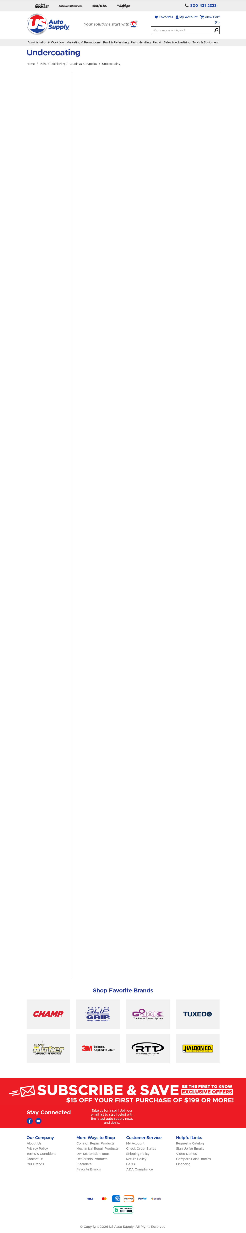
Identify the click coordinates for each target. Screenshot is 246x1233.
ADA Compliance (139, 1169)
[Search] (216, 30)
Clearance (84, 1164)
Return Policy (136, 1159)
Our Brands (35, 1164)
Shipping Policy (137, 1154)
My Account (187, 17)
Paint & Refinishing (52, 64)
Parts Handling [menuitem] (141, 42)
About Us (34, 1143)
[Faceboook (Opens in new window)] (30, 1121)
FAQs (130, 1164)
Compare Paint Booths (193, 1159)
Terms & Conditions (41, 1154)
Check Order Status (141, 1148)
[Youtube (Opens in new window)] (38, 1121)
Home (31, 64)
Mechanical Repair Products (97, 1148)
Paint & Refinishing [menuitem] (116, 42)
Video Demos (186, 1154)
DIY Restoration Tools (93, 1154)
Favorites (164, 17)
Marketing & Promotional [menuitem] (84, 42)
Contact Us (35, 1159)
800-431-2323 (203, 6)
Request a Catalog (190, 1143)
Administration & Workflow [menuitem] (46, 42)
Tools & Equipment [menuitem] (205, 42)
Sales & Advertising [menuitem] (177, 42)
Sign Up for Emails (190, 1148)
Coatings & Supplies (83, 64)
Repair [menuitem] (157, 42)
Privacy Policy (37, 1148)
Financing (183, 1164)
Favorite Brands (88, 1169)
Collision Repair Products (95, 1143)
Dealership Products (92, 1159)
